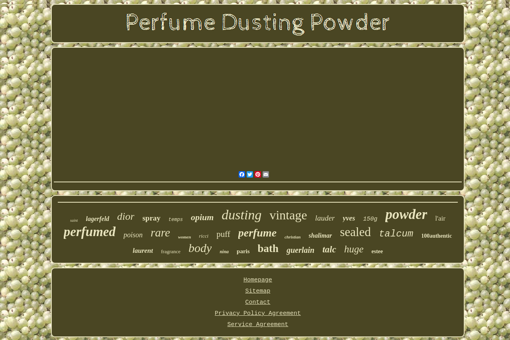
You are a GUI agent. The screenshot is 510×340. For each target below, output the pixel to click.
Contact (257, 302)
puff (223, 234)
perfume (257, 233)
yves (349, 218)
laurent (143, 250)
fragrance (170, 251)
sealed (355, 232)
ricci (203, 236)
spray (151, 218)
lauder (325, 218)
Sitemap (257, 291)
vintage (288, 215)
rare (160, 232)
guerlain (300, 250)
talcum (396, 234)
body (200, 247)
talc (329, 249)
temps (176, 220)
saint (74, 220)
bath (268, 248)
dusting (241, 214)
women (184, 236)
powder (406, 214)
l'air (440, 218)
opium (202, 217)
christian (292, 236)
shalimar (320, 235)
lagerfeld (97, 218)
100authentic (436, 236)
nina (224, 251)
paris (243, 251)
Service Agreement (257, 324)
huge (354, 249)
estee (377, 251)
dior (125, 216)
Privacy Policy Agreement (258, 313)
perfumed (90, 232)
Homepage (257, 280)
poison (133, 235)
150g (370, 219)
